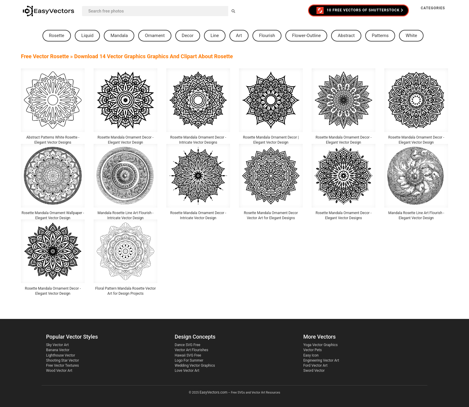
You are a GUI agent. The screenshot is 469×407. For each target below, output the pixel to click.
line (215, 35)
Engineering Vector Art (321, 360)
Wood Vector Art (59, 370)
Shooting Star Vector (62, 360)
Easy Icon (311, 355)
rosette (56, 35)
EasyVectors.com (213, 392)
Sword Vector (314, 370)
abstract (346, 35)
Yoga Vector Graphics (320, 345)
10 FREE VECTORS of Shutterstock (359, 10)
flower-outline (306, 35)
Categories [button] (433, 8)
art (239, 35)
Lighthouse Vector (60, 355)
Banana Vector (57, 350)
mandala (119, 35)
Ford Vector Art (315, 365)
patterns (380, 35)
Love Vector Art (187, 370)
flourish (267, 35)
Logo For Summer (189, 360)
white (411, 35)
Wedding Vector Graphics (195, 365)
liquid (87, 35)
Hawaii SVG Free (188, 355)
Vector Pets (312, 350)
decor (188, 35)
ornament (155, 35)
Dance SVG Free (187, 345)
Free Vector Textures (62, 365)
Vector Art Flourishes (191, 350)
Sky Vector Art (57, 345)
